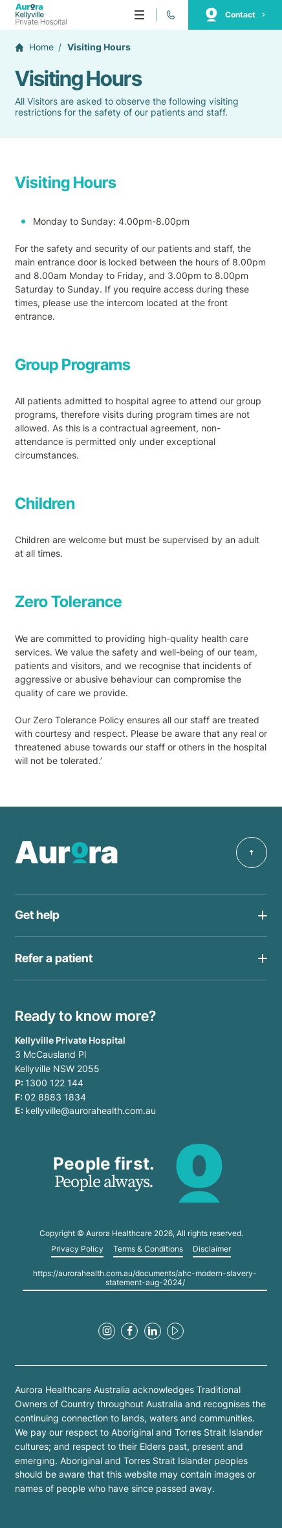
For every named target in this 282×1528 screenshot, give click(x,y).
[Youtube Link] (175, 1331)
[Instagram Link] (106, 1331)
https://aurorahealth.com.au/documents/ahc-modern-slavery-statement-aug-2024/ (145, 1278)
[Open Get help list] (141, 915)
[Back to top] (251, 852)
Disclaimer (212, 1249)
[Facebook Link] (129, 1331)
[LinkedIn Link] (152, 1331)
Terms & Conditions (148, 1249)
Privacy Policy (77, 1249)
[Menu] (139, 14)
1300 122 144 (54, 1082)
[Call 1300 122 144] (170, 14)
